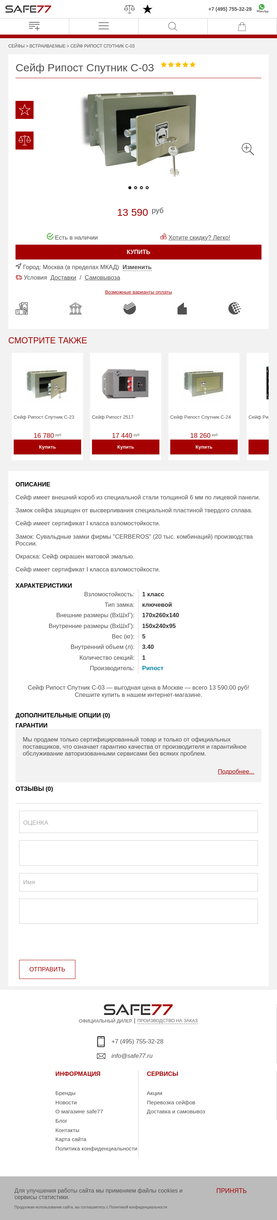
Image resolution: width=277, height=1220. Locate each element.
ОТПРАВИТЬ (46, 969)
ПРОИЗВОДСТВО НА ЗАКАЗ (167, 1021)
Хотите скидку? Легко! (199, 237)
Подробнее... (236, 772)
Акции (154, 1093)
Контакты (67, 1130)
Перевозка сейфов (171, 1102)
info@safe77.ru (132, 1056)
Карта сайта (71, 1139)
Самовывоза (102, 277)
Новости (66, 1102)
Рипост (152, 669)
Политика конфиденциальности (96, 1149)
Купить (47, 447)
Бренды (66, 1093)
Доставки (63, 277)
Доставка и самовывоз (176, 1112)
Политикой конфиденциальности (138, 1207)
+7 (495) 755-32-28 (230, 9)
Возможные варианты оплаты (138, 292)
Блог (61, 1121)
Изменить (137, 267)
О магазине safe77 (79, 1112)
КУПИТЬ (138, 252)
